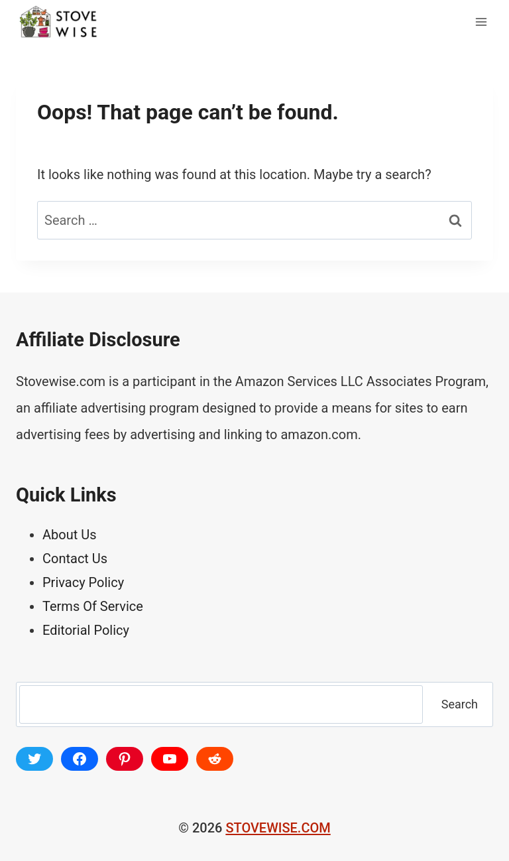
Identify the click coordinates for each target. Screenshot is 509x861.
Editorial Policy (85, 630)
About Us (69, 535)
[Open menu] (481, 21)
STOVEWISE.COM (277, 828)
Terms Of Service (92, 606)
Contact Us (74, 558)
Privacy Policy (83, 582)
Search (459, 704)
